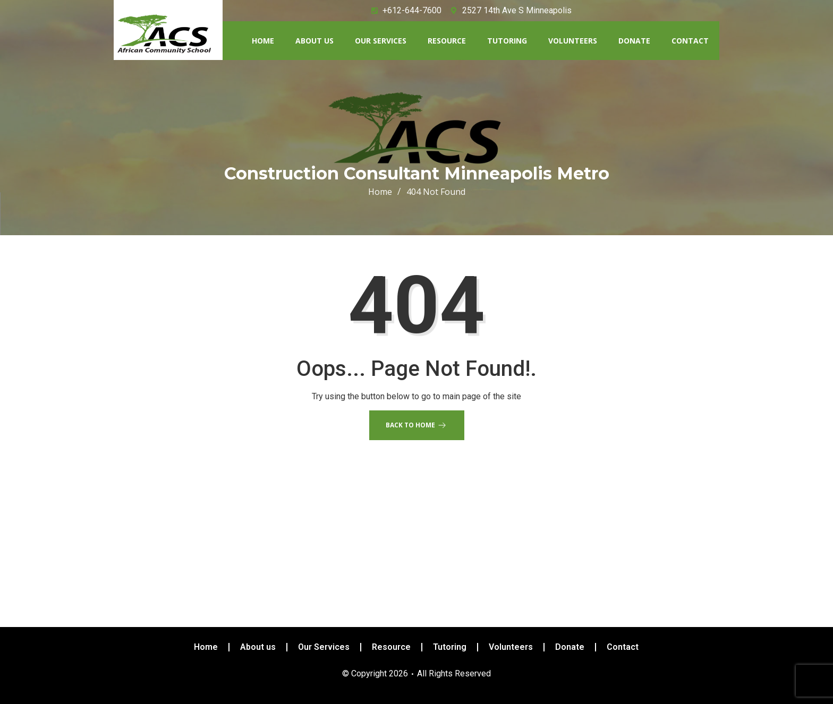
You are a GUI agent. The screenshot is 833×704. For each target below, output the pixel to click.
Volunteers (572, 41)
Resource (447, 41)
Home (263, 41)
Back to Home (417, 425)
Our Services (380, 41)
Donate (634, 41)
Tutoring (507, 41)
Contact (690, 41)
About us (314, 41)
